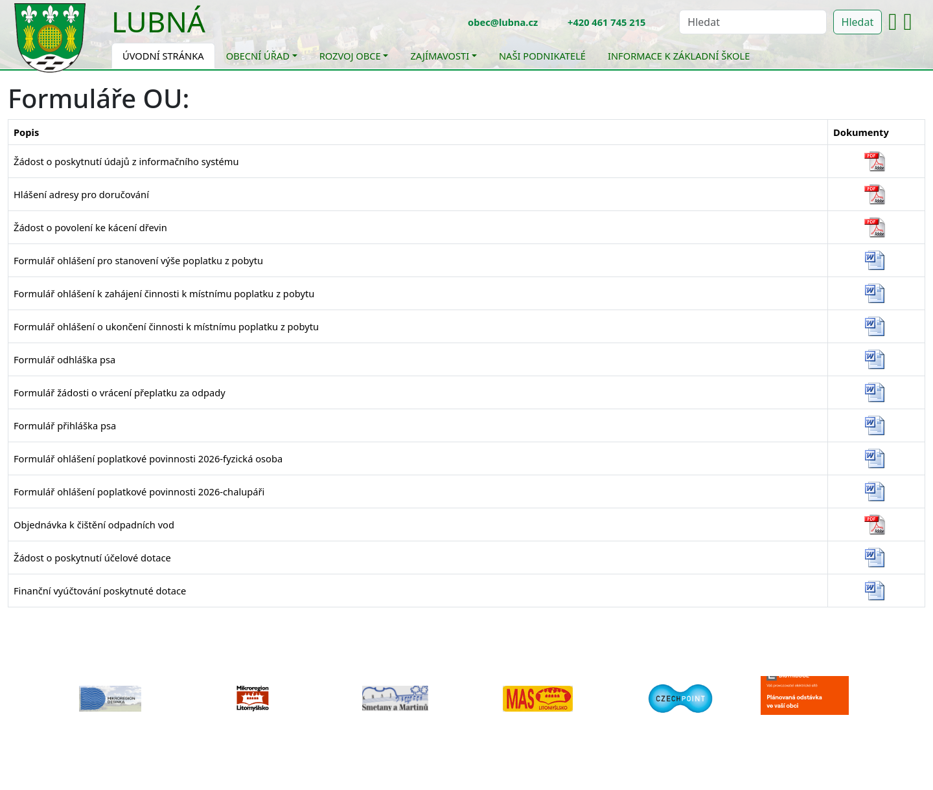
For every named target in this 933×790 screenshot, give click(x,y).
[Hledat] (752, 22)
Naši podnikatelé (542, 55)
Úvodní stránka (163, 55)
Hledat (858, 22)
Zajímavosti (439, 55)
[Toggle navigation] (215, 30)
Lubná (158, 21)
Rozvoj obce (350, 55)
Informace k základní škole (679, 55)
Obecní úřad (258, 55)
